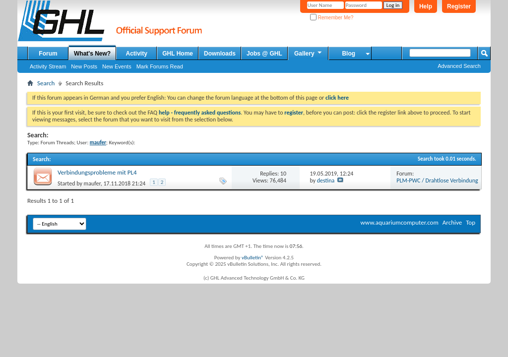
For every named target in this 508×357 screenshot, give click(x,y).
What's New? (92, 53)
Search (46, 83)
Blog (348, 53)
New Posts (84, 66)
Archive (452, 222)
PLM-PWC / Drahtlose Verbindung (437, 180)
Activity (136, 53)
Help (425, 6)
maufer (92, 183)
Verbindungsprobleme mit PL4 (97, 172)
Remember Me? (331, 17)
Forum (48, 53)
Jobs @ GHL (264, 53)
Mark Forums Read (159, 66)
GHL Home (177, 53)
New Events (116, 66)
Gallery (308, 53)
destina (326, 180)
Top (470, 222)
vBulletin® (253, 257)
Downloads (220, 53)
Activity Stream (48, 66)
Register (459, 6)
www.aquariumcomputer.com (399, 222)
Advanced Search (459, 66)
